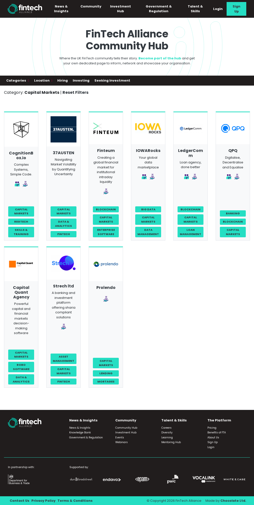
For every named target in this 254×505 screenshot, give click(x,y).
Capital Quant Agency (21, 292)
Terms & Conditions (75, 501)
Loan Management (190, 232)
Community (90, 6)
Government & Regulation (159, 8)
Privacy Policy (43, 501)
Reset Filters (75, 92)
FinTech (63, 234)
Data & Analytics (63, 224)
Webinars (121, 442)
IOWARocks (148, 150)
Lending (106, 373)
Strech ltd (63, 286)
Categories (16, 80)
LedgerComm (190, 153)
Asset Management (63, 359)
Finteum (106, 150)
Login (218, 9)
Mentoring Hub (171, 442)
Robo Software (21, 367)
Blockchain (106, 209)
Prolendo (106, 287)
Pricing (211, 428)
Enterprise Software (106, 232)
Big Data (148, 209)
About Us (213, 437)
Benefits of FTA (216, 432)
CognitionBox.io (21, 155)
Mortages (106, 381)
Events (119, 437)
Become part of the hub (159, 58)
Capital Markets (21, 211)
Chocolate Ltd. (233, 501)
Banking (233, 213)
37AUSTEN (63, 153)
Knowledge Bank (80, 432)
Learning (167, 437)
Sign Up (236, 8)
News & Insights (61, 8)
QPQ (232, 150)
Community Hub (126, 428)
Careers (166, 428)
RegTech (21, 222)
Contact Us (19, 501)
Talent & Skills (195, 8)
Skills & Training (21, 232)
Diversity (167, 432)
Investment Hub (120, 8)
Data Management (148, 232)
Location (42, 80)
